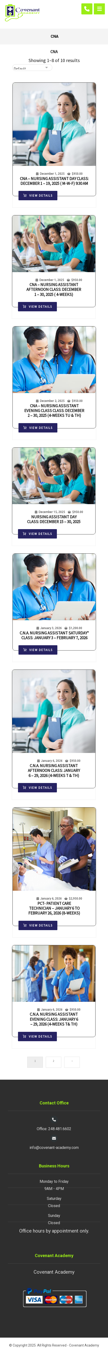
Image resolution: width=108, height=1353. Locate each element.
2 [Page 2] (53, 1061)
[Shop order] (32, 67)
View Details (41, 196)
